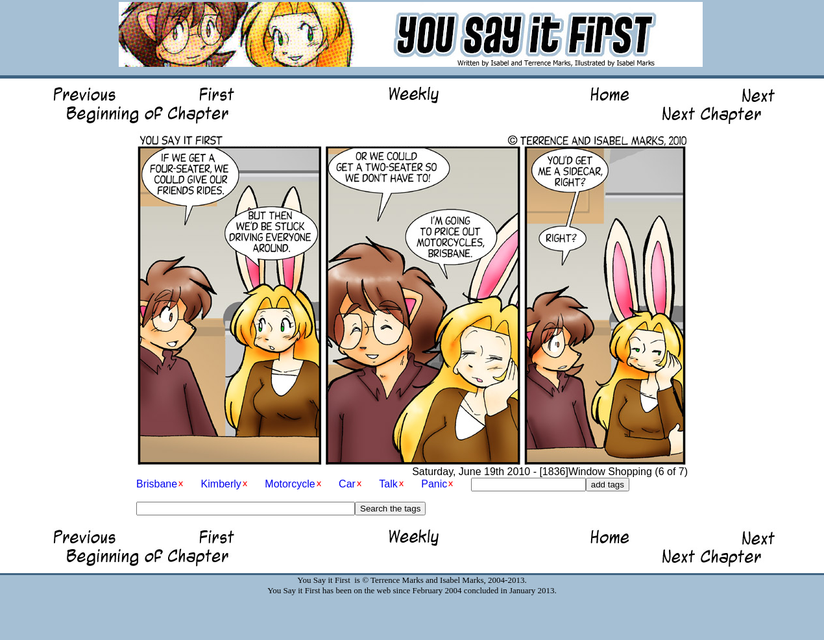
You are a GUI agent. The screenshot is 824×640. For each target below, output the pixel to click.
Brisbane (156, 483)
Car (347, 483)
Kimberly (221, 483)
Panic (434, 483)
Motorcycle (290, 483)
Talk (388, 483)
